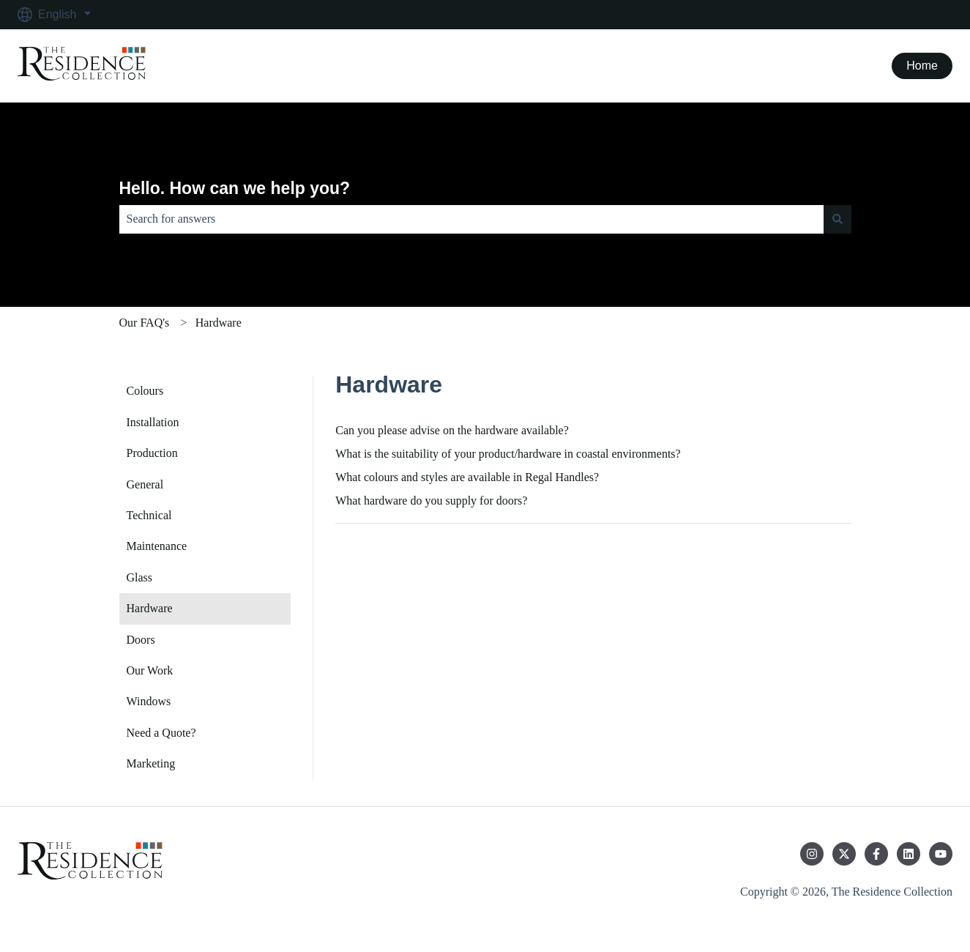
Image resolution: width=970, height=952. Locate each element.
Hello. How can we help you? (235, 188)
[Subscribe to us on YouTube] (940, 854)
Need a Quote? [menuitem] (161, 732)
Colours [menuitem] (145, 390)
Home (922, 65)
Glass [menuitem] (140, 577)
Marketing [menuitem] (151, 763)
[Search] (837, 219)
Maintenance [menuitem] (157, 546)
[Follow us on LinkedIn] (908, 854)
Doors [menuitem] (141, 639)
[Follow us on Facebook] (876, 854)
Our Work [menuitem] (150, 670)
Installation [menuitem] (153, 422)
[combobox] (471, 219)
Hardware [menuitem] (150, 608)
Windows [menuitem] (149, 701)
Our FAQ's (144, 322)
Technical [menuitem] (149, 515)
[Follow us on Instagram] (812, 854)
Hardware (218, 322)
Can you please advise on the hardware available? (452, 430)
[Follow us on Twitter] (844, 854)
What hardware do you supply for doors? (431, 500)
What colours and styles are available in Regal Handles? (467, 477)
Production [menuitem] (152, 453)
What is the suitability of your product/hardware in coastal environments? (507, 453)
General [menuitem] (145, 484)
